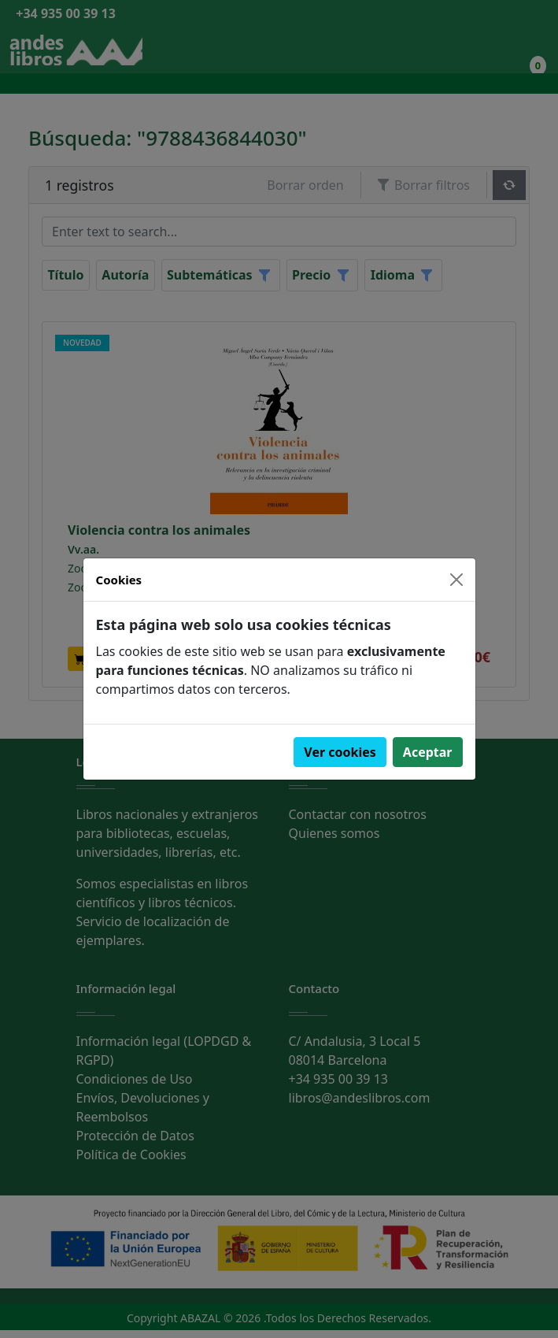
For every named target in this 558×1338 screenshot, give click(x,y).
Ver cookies (340, 752)
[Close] (456, 579)
